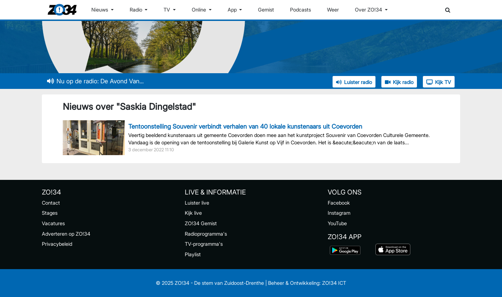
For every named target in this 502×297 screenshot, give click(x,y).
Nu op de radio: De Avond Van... (95, 81)
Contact (51, 203)
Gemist (266, 10)
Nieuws (100, 10)
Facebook (339, 203)
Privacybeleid (57, 244)
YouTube (337, 223)
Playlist (193, 254)
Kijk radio (399, 82)
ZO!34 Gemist (201, 223)
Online (199, 10)
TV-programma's (204, 244)
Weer (333, 10)
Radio (137, 10)
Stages (50, 213)
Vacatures (53, 223)
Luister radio (354, 82)
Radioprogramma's (206, 234)
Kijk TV (438, 82)
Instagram (339, 213)
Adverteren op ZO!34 (66, 234)
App (233, 10)
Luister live (197, 203)
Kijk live (193, 213)
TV (167, 10)
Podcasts (300, 10)
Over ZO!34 (369, 10)
